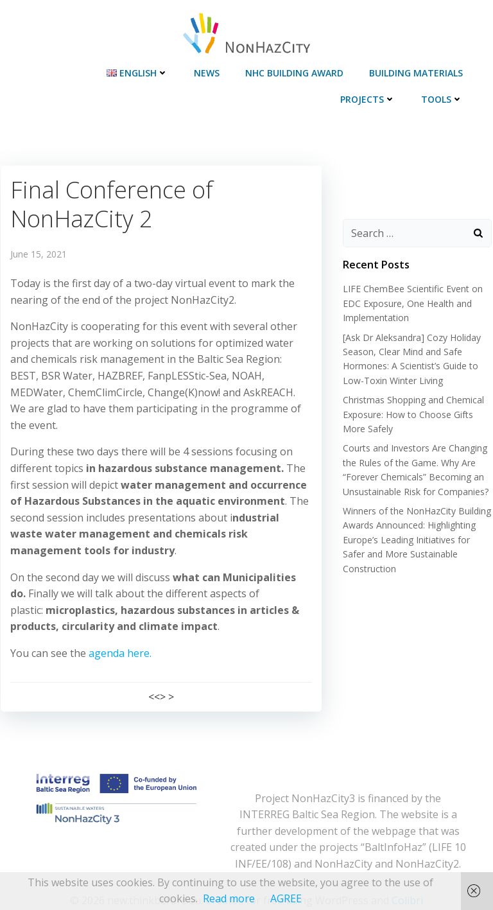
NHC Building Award (296, 71)
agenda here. (119, 633)
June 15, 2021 (38, 250)
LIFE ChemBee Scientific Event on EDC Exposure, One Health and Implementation (411, 304)
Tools (444, 97)
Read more (229, 898)
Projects (369, 97)
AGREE (286, 898)
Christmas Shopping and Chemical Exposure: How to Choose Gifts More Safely (412, 414)
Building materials (418, 71)
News (208, 71)
